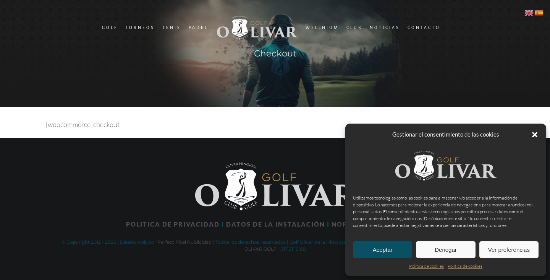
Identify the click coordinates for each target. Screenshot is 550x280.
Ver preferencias (509, 249)
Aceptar (383, 249)
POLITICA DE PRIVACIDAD (173, 224)
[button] (535, 134)
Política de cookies (426, 266)
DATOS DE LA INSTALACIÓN (275, 224)
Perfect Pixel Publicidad (184, 242)
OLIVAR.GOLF (260, 249)
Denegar (446, 249)
